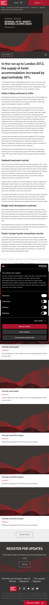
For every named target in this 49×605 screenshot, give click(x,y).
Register (37, 581)
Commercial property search (16, 579)
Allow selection (24, 332)
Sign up (24, 564)
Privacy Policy (30, 598)
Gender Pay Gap (15, 596)
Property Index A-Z (21, 598)
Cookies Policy (37, 593)
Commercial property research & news (18, 7)
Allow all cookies (24, 326)
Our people (39, 579)
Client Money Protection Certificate (28, 596)
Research (24, 581)
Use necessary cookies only (24, 337)
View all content (24, 534)
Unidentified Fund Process (10, 598)
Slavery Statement (6, 596)
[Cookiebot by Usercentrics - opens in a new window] (38, 266)
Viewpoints (34, 7)
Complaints (44, 593)
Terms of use (30, 593)
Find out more (10, 27)
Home (2, 7)
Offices (12, 581)
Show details (38, 321)
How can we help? (33, 603)
